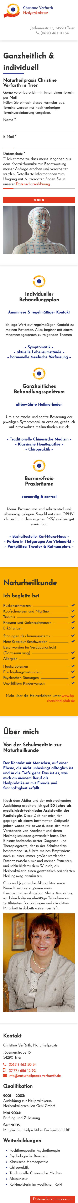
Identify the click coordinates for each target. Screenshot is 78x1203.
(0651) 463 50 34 (52, 33)
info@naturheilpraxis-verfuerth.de (32, 1076)
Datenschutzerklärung (33, 184)
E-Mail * (9, 137)
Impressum (64, 1199)
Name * (9, 120)
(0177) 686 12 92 (19, 1071)
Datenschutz (42, 1199)
